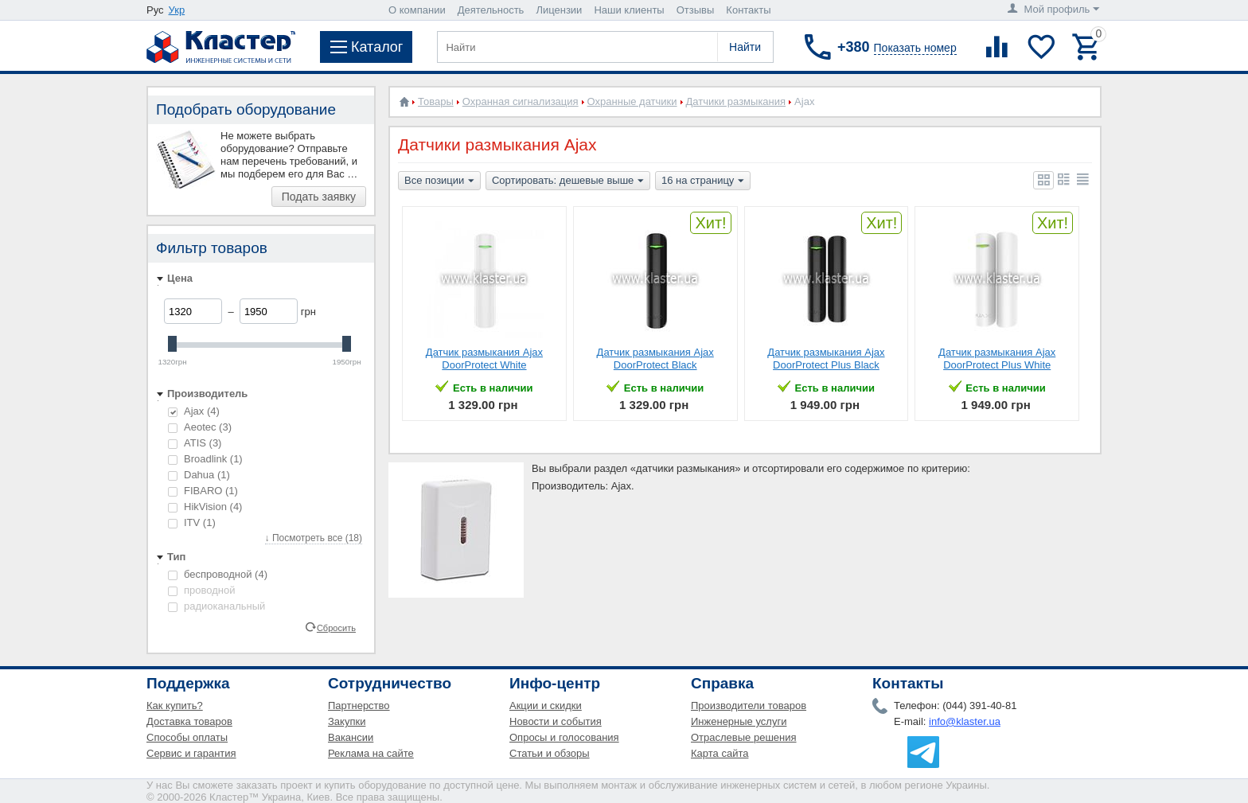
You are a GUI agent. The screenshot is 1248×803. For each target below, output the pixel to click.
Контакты (748, 10)
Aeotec (200, 427)
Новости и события (555, 721)
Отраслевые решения (744, 737)
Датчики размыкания (736, 101)
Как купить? (174, 705)
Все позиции (439, 181)
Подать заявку (319, 196)
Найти (745, 47)
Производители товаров (748, 705)
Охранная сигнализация (520, 101)
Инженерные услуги (738, 721)
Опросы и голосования (564, 737)
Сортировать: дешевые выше (568, 181)
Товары (436, 101)
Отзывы (696, 10)
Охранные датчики (632, 101)
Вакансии (350, 737)
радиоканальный (216, 606)
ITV (192, 522)
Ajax (194, 411)
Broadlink (205, 459)
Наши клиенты (629, 10)
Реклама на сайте (371, 753)
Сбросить (336, 627)
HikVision (205, 507)
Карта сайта (719, 753)
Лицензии (559, 10)
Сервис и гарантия (191, 753)
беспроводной (217, 574)
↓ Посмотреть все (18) (313, 538)
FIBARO (203, 491)
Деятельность (491, 10)
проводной (201, 590)
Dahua (199, 475)
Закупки (346, 721)
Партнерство (359, 705)
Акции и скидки (545, 705)
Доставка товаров (189, 721)
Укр (177, 10)
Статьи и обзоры (549, 753)
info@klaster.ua (964, 721)
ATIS (194, 443)
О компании (417, 10)
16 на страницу (702, 181)
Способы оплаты (187, 737)
